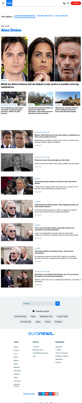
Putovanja (17, 369)
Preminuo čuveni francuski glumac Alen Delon (52, 160)
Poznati (4, 81)
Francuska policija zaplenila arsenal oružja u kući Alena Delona (56, 183)
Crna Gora (17, 378)
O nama (58, 350)
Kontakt (58, 363)
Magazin (17, 366)
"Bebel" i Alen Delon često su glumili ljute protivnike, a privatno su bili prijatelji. (58, 281)
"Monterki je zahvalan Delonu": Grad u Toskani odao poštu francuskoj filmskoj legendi (67, 110)
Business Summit (19, 381)
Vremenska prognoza (40, 353)
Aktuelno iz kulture (8, 105)
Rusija (38, 322)
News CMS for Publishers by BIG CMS (41, 400)
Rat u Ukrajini (61, 16)
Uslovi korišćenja (61, 353)
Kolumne (17, 372)
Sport (16, 363)
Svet (15, 353)
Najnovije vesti (38, 350)
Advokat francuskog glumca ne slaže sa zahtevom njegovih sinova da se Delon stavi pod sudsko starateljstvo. (56, 211)
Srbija (33, 317)
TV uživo (36, 347)
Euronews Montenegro (25, 16)
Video (16, 375)
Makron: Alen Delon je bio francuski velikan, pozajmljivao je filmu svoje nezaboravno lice (57, 136)
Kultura (16, 359)
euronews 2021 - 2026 (40, 398)
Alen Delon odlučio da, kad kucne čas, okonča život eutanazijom (54, 252)
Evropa (30, 105)
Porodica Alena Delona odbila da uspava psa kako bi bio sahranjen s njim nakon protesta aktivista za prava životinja (40, 111)
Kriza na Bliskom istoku (25, 17)
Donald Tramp (62, 317)
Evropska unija (26, 322)
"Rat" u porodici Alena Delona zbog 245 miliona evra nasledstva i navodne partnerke (54, 229)
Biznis (16, 356)
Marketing (59, 359)
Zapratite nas (30, 389)
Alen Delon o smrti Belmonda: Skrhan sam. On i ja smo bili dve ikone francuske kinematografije (56, 275)
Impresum (59, 347)
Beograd (58, 322)
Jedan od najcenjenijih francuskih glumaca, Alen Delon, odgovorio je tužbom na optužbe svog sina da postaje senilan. (57, 234)
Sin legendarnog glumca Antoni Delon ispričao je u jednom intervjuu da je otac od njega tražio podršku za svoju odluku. (56, 257)
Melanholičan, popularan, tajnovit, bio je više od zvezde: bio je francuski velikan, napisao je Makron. (57, 141)
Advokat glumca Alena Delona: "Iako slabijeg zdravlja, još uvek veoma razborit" (56, 206)
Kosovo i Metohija (45, 16)
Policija (47, 322)
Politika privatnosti (62, 356)
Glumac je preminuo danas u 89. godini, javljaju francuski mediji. (57, 164)
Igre (34, 356)
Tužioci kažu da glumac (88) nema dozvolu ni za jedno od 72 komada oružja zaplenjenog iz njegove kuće (56, 188)
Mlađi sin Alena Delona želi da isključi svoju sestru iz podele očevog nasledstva (36, 86)
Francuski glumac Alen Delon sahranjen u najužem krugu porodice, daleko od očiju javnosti (12, 111)
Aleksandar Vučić (46, 317)
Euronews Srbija (20, 317)
